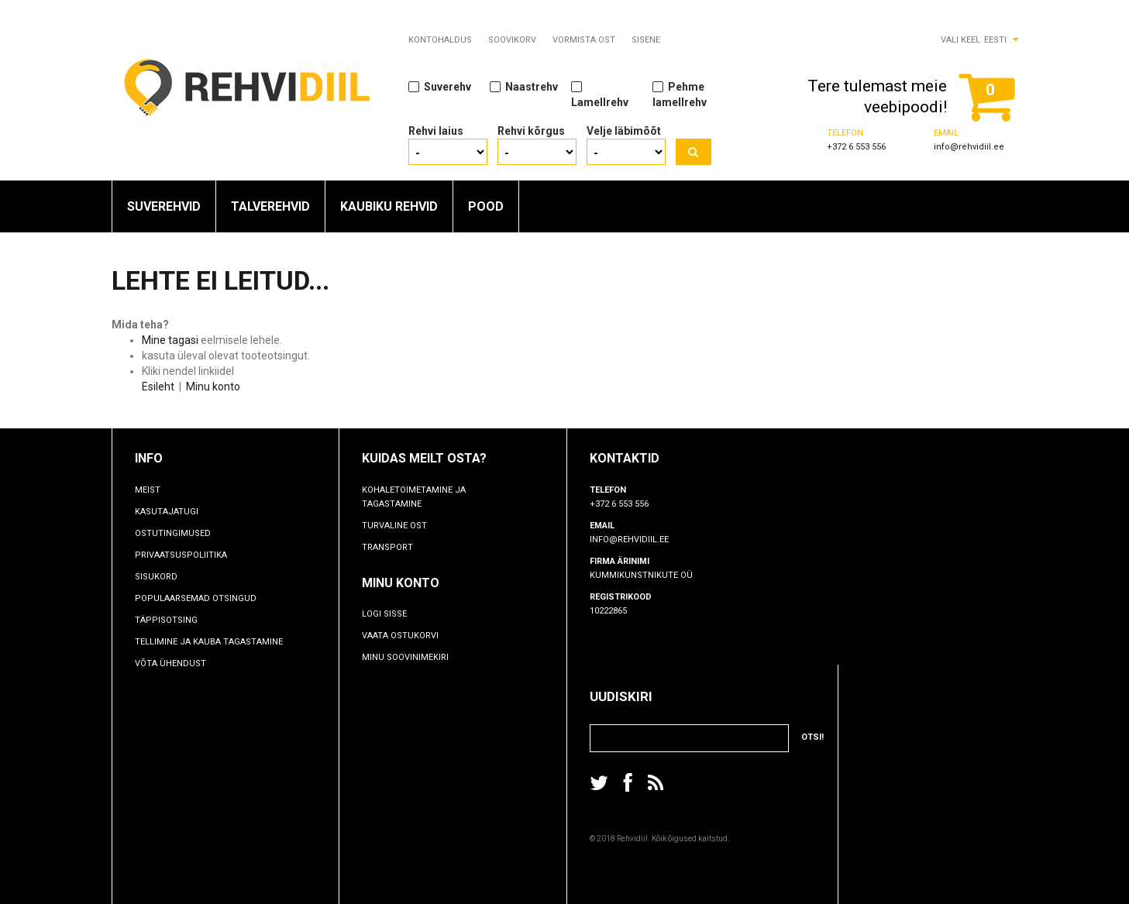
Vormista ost (583, 40)
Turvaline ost (394, 526)
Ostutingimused (173, 533)
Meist (147, 490)
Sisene (646, 40)
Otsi (693, 152)
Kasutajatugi (166, 512)
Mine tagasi (170, 340)
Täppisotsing (166, 620)
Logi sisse (384, 614)
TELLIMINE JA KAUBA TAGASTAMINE (209, 642)
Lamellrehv (599, 93)
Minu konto (213, 386)
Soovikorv (512, 40)
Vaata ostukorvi (400, 636)
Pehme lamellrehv (679, 93)
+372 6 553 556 (856, 147)
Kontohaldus (440, 40)
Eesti (995, 40)
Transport (387, 547)
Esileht (158, 386)
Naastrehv (524, 86)
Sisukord (156, 577)
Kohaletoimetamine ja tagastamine (414, 497)
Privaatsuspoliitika (181, 555)
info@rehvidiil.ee (969, 147)
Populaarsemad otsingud (195, 598)
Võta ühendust (170, 663)
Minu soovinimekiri (405, 657)
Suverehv (439, 86)
